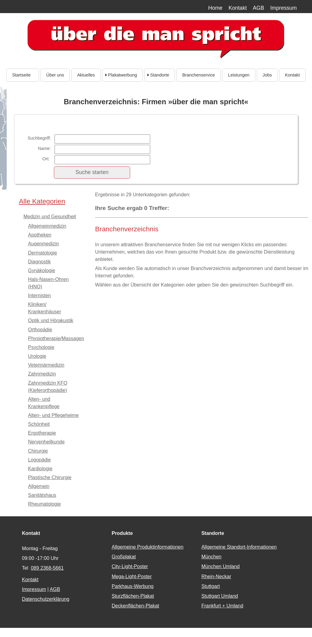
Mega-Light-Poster (132, 576)
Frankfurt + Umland (222, 605)
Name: (44, 148)
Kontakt (238, 8)
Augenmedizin (43, 243)
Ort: (46, 158)
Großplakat (124, 556)
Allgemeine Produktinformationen (147, 547)
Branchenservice (198, 75)
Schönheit (39, 424)
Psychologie (41, 347)
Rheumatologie (44, 504)
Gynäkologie (41, 270)
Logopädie (39, 459)
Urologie (37, 356)
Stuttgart (210, 586)
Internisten (39, 295)
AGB (258, 8)
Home (215, 8)
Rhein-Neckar (216, 576)
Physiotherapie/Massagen (56, 338)
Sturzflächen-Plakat (133, 596)
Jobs (267, 75)
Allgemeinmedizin (47, 226)
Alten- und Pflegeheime (53, 415)
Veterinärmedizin (46, 365)
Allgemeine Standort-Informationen (239, 547)
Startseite (22, 75)
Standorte (159, 75)
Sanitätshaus (42, 495)
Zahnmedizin (42, 373)
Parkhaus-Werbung (133, 586)
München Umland (220, 566)
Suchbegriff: (39, 138)
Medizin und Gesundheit (49, 216)
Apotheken (39, 234)
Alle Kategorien (42, 201)
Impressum (283, 8)
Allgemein (38, 486)
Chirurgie (38, 451)
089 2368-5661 (47, 568)
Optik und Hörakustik (50, 320)
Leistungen (238, 75)
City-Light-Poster (130, 566)
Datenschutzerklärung (45, 599)
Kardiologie (40, 468)
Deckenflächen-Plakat (135, 605)
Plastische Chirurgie (49, 477)
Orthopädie (40, 329)
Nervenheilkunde (46, 441)
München (211, 556)
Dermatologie (42, 252)
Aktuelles (86, 75)
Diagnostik (39, 261)
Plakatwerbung (122, 75)
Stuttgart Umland (219, 596)
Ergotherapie (42, 433)
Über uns (55, 75)
